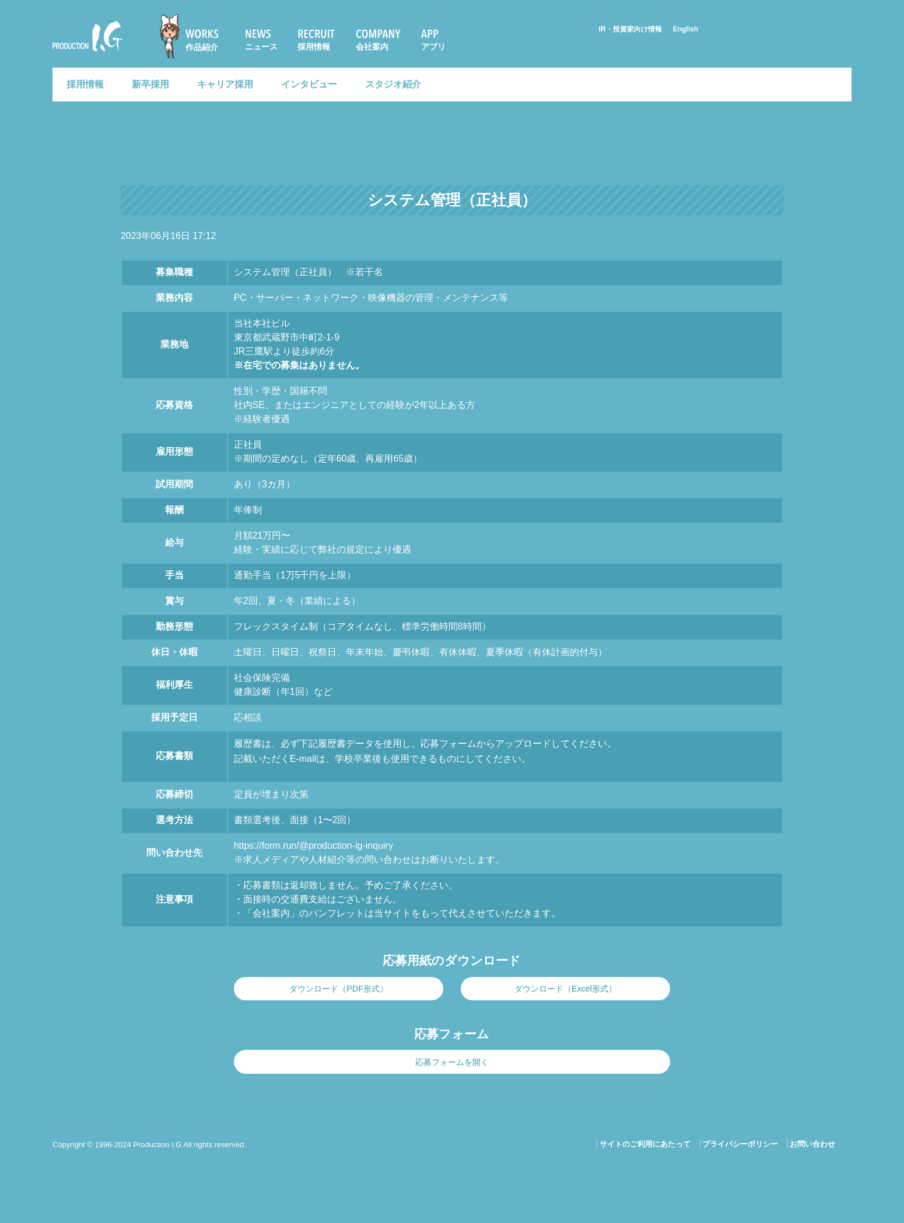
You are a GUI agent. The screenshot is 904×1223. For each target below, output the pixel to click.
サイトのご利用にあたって (645, 1144)
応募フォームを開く (452, 1062)
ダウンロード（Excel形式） (565, 988)
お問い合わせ (812, 1144)
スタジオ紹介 (393, 84)
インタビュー (309, 84)
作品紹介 (201, 47)
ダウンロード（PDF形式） (338, 988)
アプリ (433, 46)
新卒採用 (150, 84)
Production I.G (87, 36)
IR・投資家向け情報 (630, 29)
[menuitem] (194, 36)
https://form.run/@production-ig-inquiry (313, 846)
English (685, 29)
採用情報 (313, 46)
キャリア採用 (225, 84)
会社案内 (372, 46)
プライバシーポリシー (740, 1144)
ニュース (261, 46)
